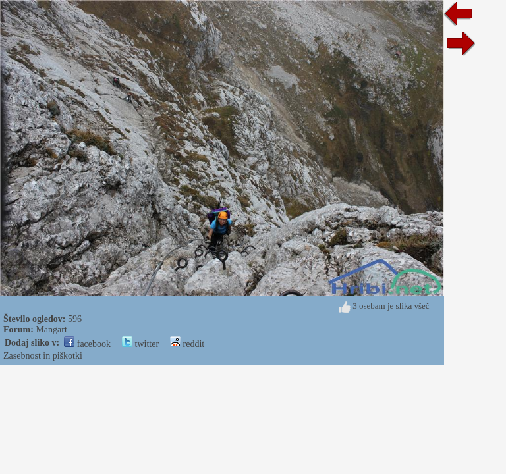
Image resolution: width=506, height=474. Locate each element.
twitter (140, 344)
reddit (187, 344)
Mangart (51, 329)
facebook (87, 344)
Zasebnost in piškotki (42, 356)
